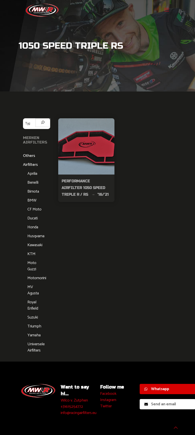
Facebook (108, 393)
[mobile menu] (166, 10)
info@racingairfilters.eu (78, 413)
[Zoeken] (42, 122)
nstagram (108, 400)
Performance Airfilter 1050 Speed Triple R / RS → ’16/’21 (85, 188)
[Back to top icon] (173, 426)
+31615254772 (72, 406)
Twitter (106, 406)
